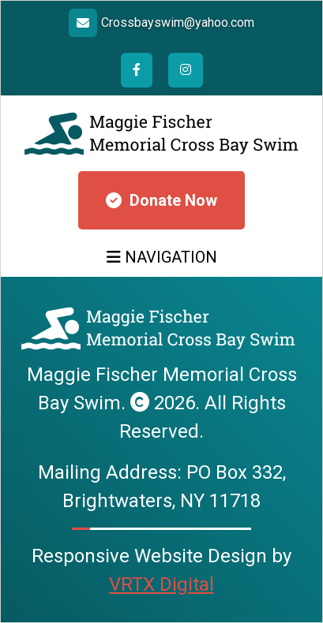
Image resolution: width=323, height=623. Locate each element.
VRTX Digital (161, 584)
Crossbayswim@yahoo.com (177, 22)
